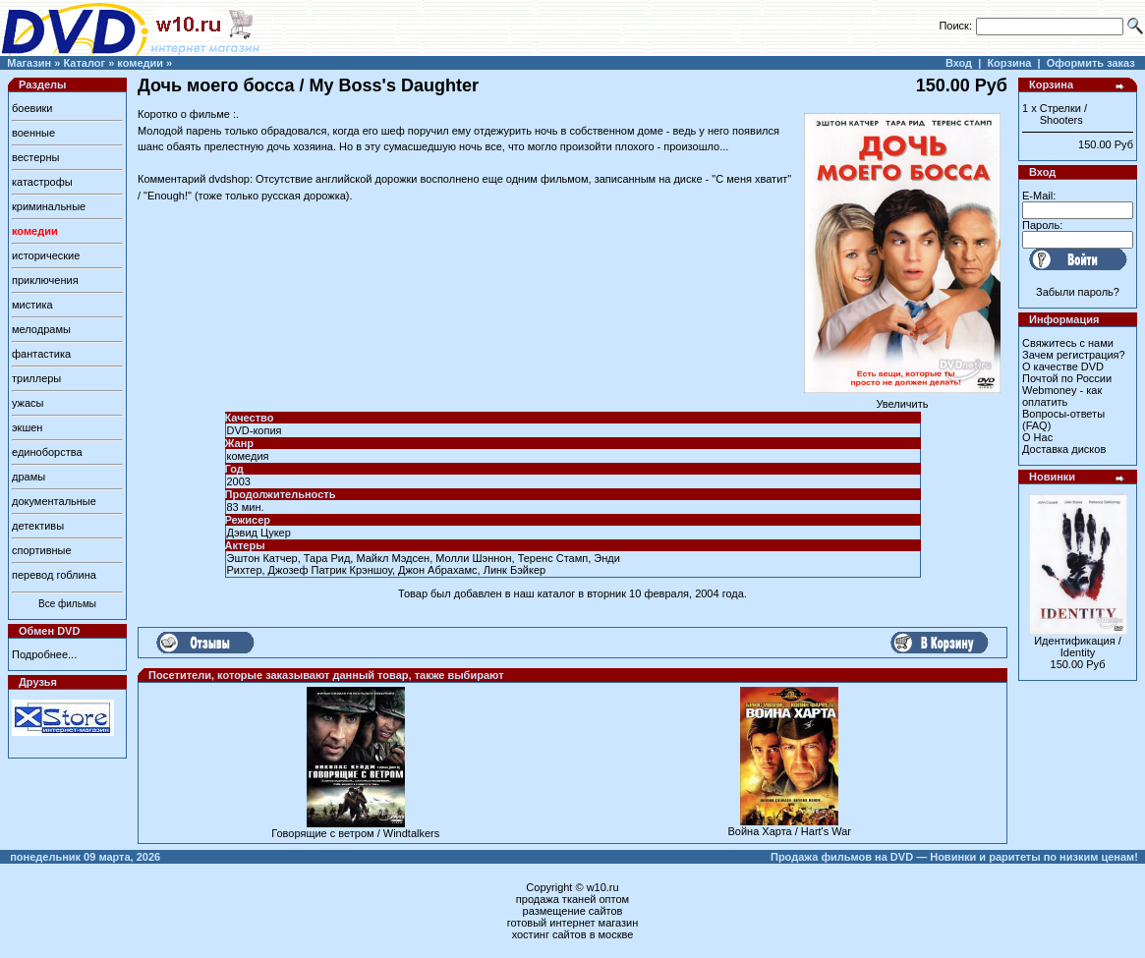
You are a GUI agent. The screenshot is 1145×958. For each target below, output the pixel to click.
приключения (45, 280)
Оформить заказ (1091, 63)
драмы (28, 476)
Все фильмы (67, 603)
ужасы (28, 403)
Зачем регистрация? (1073, 355)
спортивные (42, 550)
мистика (32, 304)
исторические (46, 255)
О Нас (1037, 437)
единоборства (47, 452)
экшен (27, 427)
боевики (32, 108)
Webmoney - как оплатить (1062, 396)
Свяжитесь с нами (1068, 343)
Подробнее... (44, 654)
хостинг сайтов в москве (573, 934)
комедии (140, 63)
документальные (54, 501)
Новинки (1052, 476)
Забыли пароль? (1077, 292)
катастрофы (42, 182)
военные (33, 133)
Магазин (29, 63)
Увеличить (902, 399)
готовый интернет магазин (573, 923)
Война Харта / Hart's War (789, 831)
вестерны (35, 157)
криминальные (49, 206)
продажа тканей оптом (572, 899)
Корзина (1009, 63)
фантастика (41, 354)
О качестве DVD (1063, 366)
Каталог (84, 63)
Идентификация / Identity (1077, 646)
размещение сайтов (573, 911)
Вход (958, 63)
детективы (38, 526)
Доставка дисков (1064, 449)
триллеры (36, 378)
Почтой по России (1067, 378)
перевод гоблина (54, 575)
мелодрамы (41, 329)
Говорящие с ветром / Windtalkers (355, 833)
